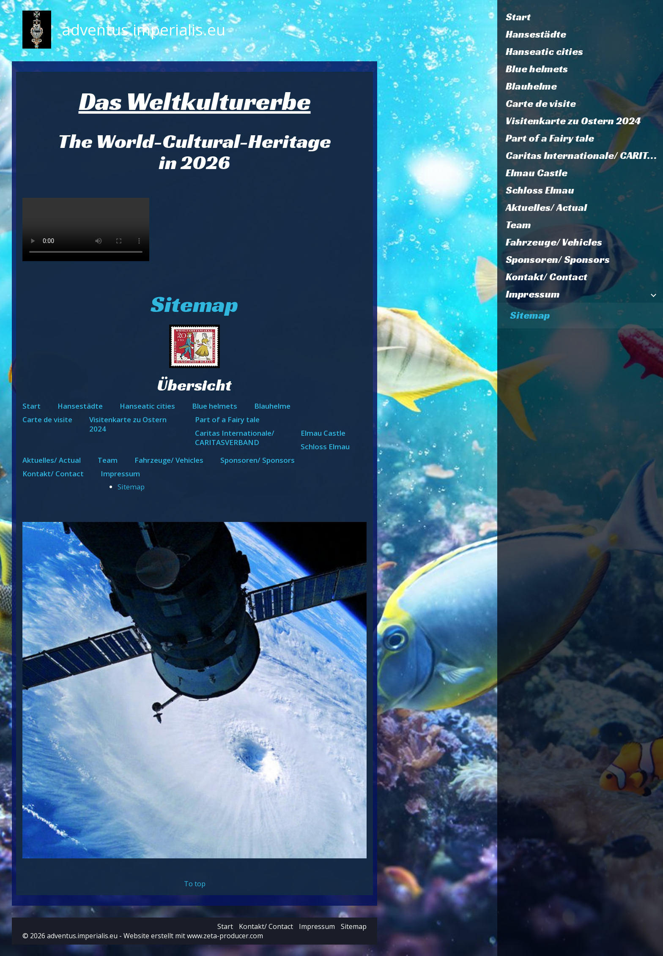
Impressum (533, 294)
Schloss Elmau (540, 190)
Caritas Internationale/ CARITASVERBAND (584, 155)
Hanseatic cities (544, 51)
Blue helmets (537, 69)
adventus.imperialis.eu (143, 29)
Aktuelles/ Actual (546, 207)
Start (518, 17)
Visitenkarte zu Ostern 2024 (573, 121)
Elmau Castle (536, 173)
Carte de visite (541, 103)
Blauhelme (531, 86)
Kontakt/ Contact (546, 276)
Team (518, 225)
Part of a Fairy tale (550, 138)
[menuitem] (580, 17)
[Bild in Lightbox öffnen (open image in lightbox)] (194, 690)
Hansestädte (536, 34)
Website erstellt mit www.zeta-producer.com (193, 935)
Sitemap (530, 315)
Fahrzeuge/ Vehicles (554, 242)
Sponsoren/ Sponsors (558, 259)
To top (194, 883)
